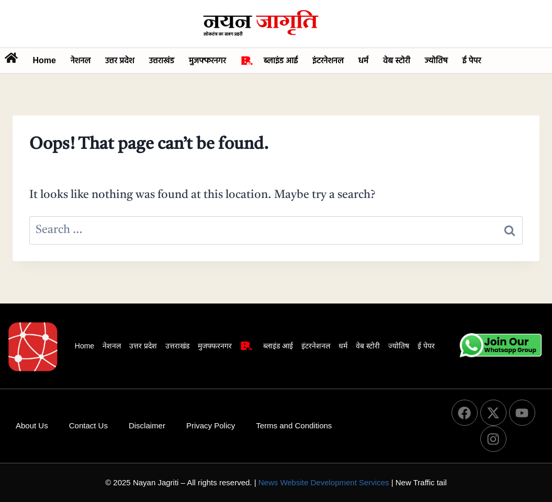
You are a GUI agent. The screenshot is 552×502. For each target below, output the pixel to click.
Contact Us (88, 425)
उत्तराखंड (161, 60)
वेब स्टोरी (396, 60)
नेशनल (81, 60)
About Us (32, 425)
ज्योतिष (436, 60)
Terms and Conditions (294, 425)
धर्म (363, 60)
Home (43, 60)
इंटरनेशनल (328, 60)
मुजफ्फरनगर (207, 60)
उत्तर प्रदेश (119, 60)
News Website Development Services (323, 482)
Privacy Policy (210, 425)
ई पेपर (472, 60)
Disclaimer (147, 425)
